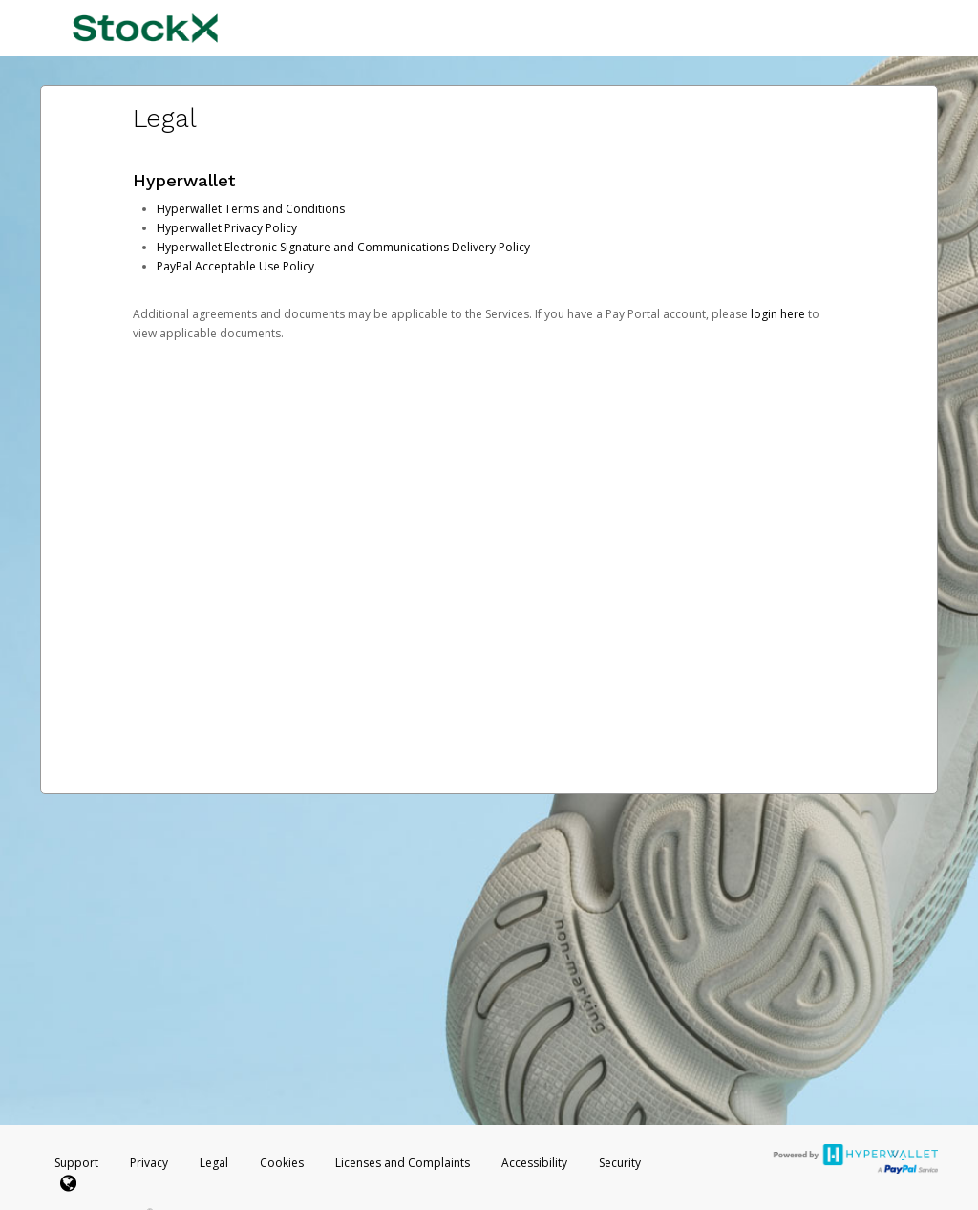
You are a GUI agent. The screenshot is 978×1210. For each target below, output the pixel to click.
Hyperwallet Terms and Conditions (251, 209)
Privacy (149, 1163)
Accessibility (534, 1163)
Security (620, 1163)
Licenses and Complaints (404, 1163)
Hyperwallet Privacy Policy (227, 228)
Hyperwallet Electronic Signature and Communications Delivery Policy (343, 247)
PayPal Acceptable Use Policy (235, 266)
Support (76, 1163)
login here (778, 314)
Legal (214, 1163)
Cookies (282, 1163)
